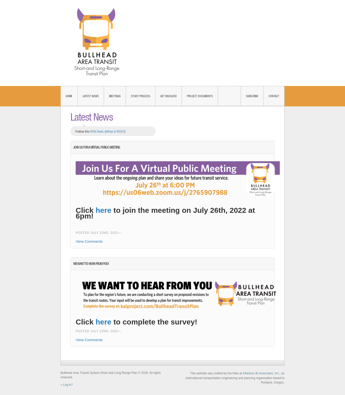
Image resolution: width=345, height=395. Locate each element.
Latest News (91, 96)
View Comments (89, 241)
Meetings (115, 96)
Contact (274, 96)
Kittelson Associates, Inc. (261, 373)
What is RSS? (115, 131)
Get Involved (168, 96)
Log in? (68, 385)
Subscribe (252, 96)
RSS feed (96, 131)
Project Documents (200, 96)
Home (69, 96)
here (103, 210)
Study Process (140, 96)
